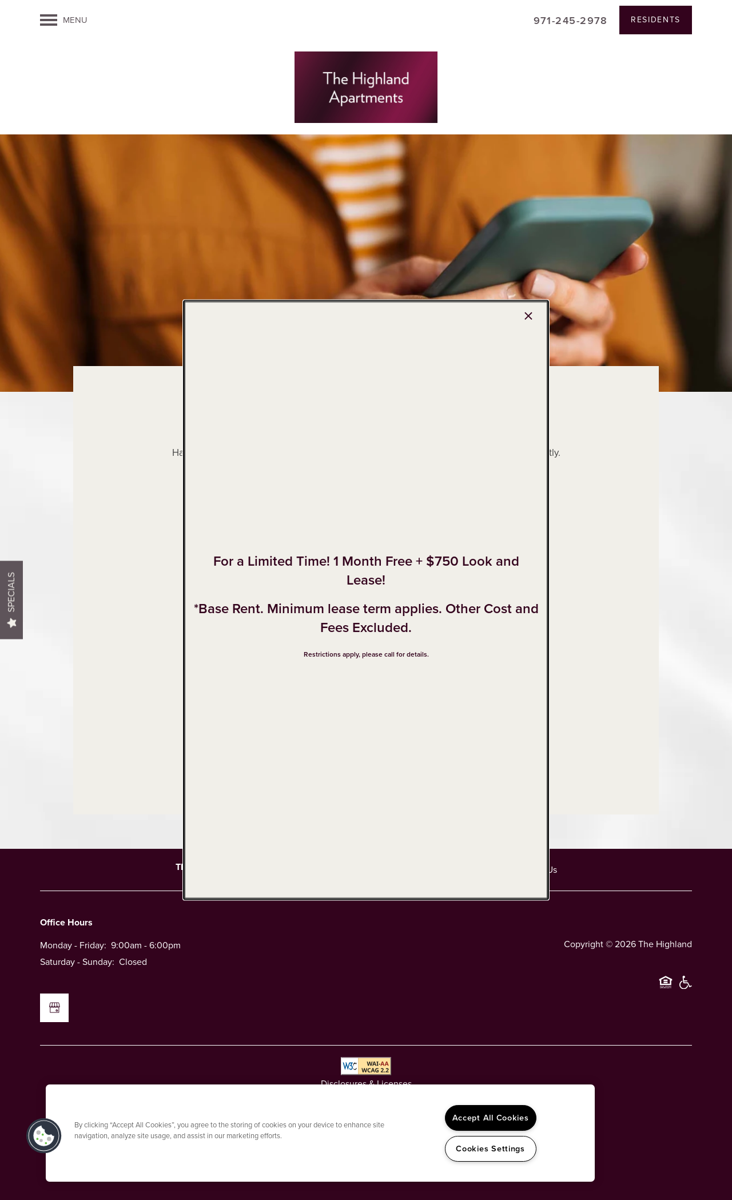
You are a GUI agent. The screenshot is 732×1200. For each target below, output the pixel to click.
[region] (320, 1133)
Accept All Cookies (490, 1117)
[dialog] (366, 600)
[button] (44, 1136)
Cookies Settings (490, 1148)
